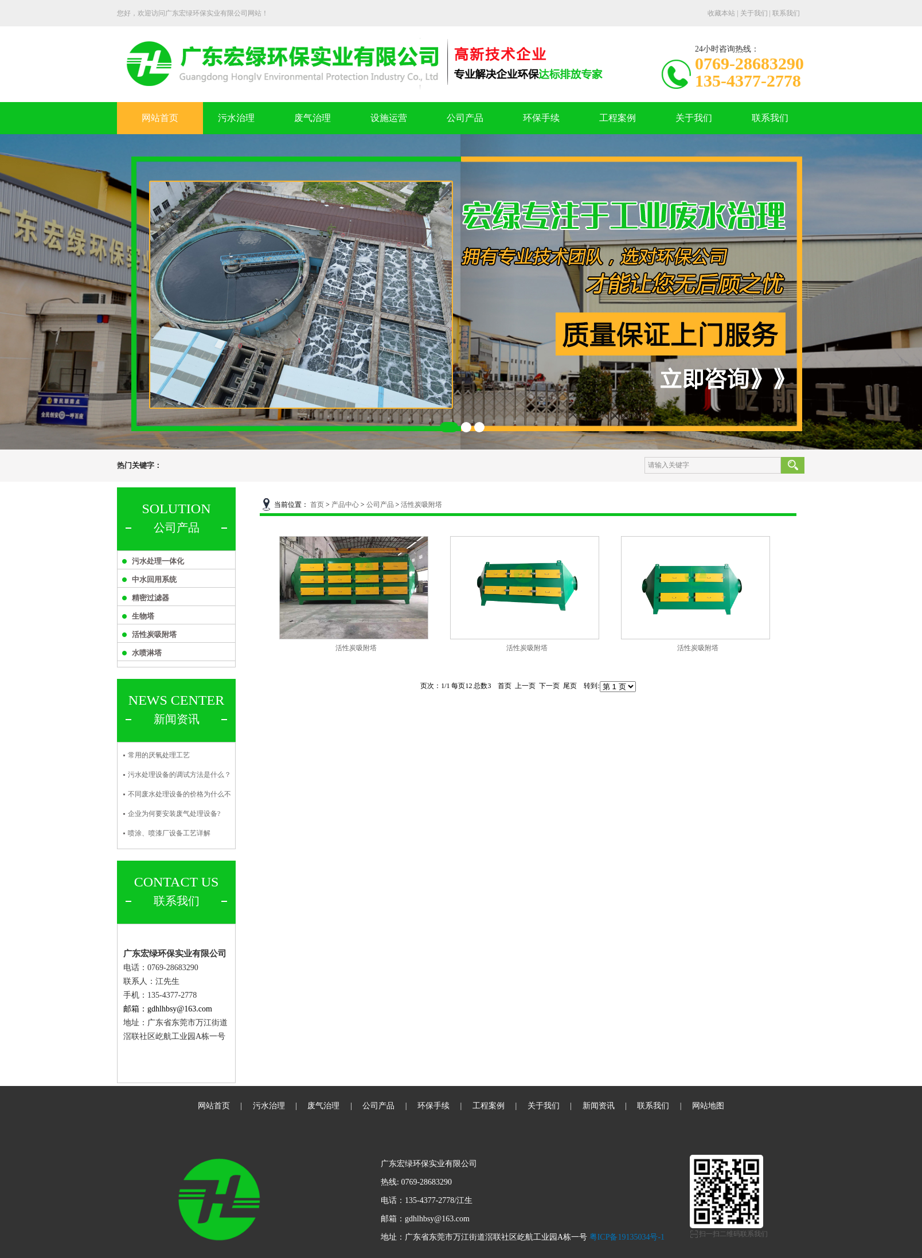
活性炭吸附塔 (154, 634)
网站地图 (708, 1105)
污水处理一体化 (158, 561)
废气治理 (312, 118)
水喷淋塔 (147, 652)
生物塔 (143, 616)
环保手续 (541, 118)
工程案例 (617, 118)
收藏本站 (721, 13)
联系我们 (786, 13)
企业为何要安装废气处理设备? (174, 814)
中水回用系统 (154, 579)
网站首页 (160, 118)
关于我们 (754, 13)
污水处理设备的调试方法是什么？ (179, 775)
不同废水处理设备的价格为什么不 (179, 794)
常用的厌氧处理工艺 (159, 755)
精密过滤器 (150, 597)
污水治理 (236, 118)
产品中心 (345, 505)
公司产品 (465, 118)
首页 (317, 505)
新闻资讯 (599, 1105)
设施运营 (388, 118)
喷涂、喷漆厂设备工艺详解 (169, 833)
